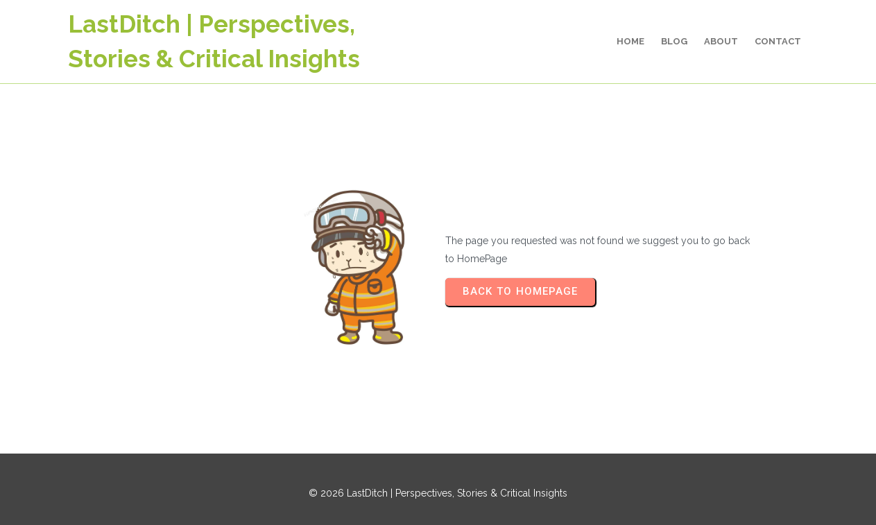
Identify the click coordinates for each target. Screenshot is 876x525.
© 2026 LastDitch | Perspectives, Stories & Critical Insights (438, 493)
